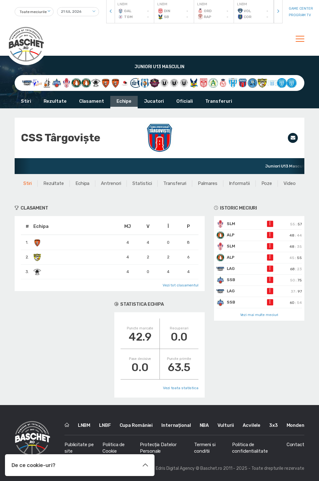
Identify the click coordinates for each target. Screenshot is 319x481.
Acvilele (251, 425)
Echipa (82, 183)
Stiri (26, 101)
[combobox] (34, 11)
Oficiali (184, 101)
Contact (295, 444)
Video (289, 183)
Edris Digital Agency (175, 468)
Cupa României (136, 425)
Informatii (239, 183)
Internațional (176, 425)
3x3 (273, 425)
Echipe (124, 101)
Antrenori (111, 183)
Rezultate (55, 101)
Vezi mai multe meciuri (259, 315)
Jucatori (154, 101)
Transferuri (218, 101)
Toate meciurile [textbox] (33, 12)
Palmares (207, 183)
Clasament (91, 101)
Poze (266, 183)
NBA (204, 425)
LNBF (105, 425)
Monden (295, 425)
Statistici (142, 183)
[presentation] (110, 11)
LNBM (84, 425)
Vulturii (225, 425)
